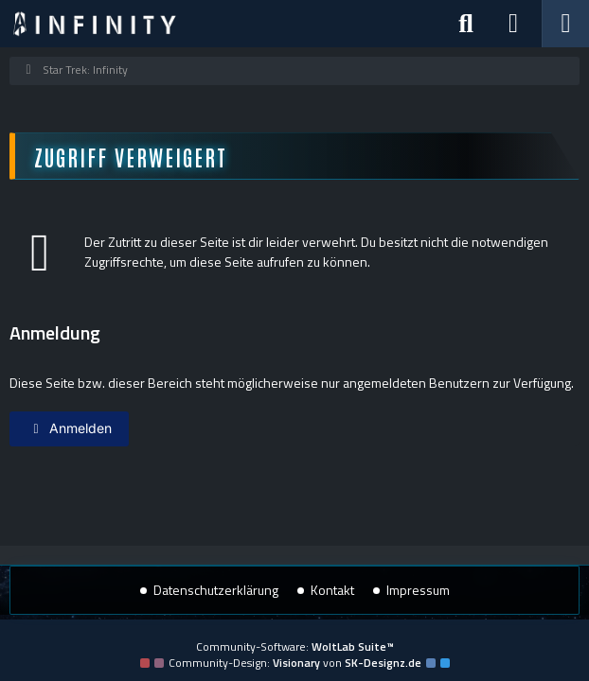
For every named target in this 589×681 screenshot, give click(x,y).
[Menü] (565, 23)
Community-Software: (295, 646)
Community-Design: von (295, 663)
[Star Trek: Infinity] (95, 24)
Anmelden (69, 428)
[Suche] (466, 24)
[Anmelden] (513, 23)
